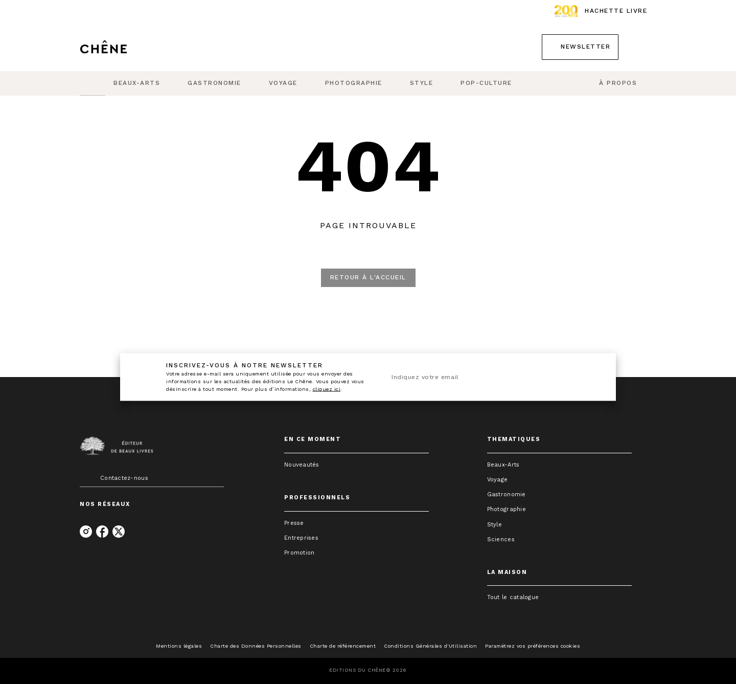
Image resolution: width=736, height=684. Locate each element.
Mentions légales (179, 646)
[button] (580, 47)
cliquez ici (327, 389)
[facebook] (102, 531)
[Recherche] (643, 47)
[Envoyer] (587, 377)
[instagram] (86, 531)
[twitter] (118, 531)
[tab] (92, 83)
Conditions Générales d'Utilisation (430, 646)
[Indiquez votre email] (479, 377)
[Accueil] (123, 47)
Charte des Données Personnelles (256, 646)
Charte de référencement (343, 646)
